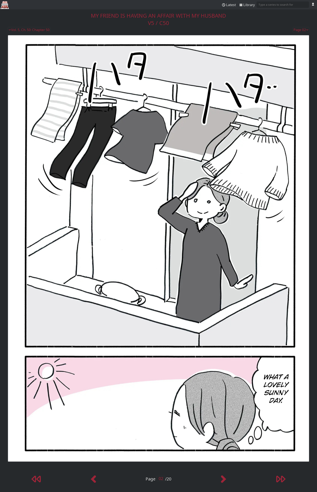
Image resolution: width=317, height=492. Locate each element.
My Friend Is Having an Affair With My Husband (158, 15)
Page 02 (301, 30)
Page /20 (158, 479)
